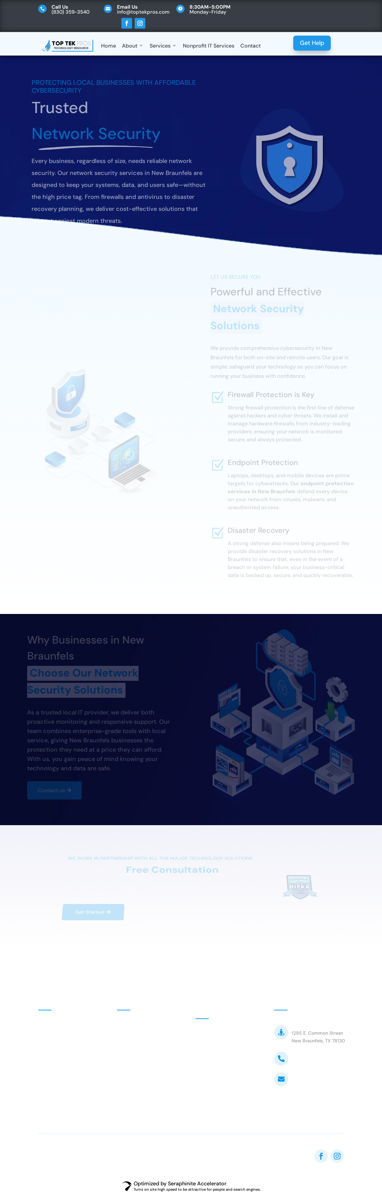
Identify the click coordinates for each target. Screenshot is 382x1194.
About (133, 46)
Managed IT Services (150, 1057)
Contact (250, 45)
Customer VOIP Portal (230, 1051)
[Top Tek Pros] (67, 46)
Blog (51, 1081)
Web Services (141, 1087)
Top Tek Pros (307, 1024)
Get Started (88, 909)
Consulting (138, 1042)
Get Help (312, 43)
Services (163, 46)
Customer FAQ (221, 1067)
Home (108, 45)
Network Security (146, 1072)
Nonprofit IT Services (208, 45)
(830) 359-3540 (312, 1058)
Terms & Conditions (227, 1082)
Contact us (48, 790)
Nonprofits (138, 1027)
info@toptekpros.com (319, 1079)
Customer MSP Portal (229, 1036)
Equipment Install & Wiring (149, 1105)
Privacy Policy (63, 1099)
